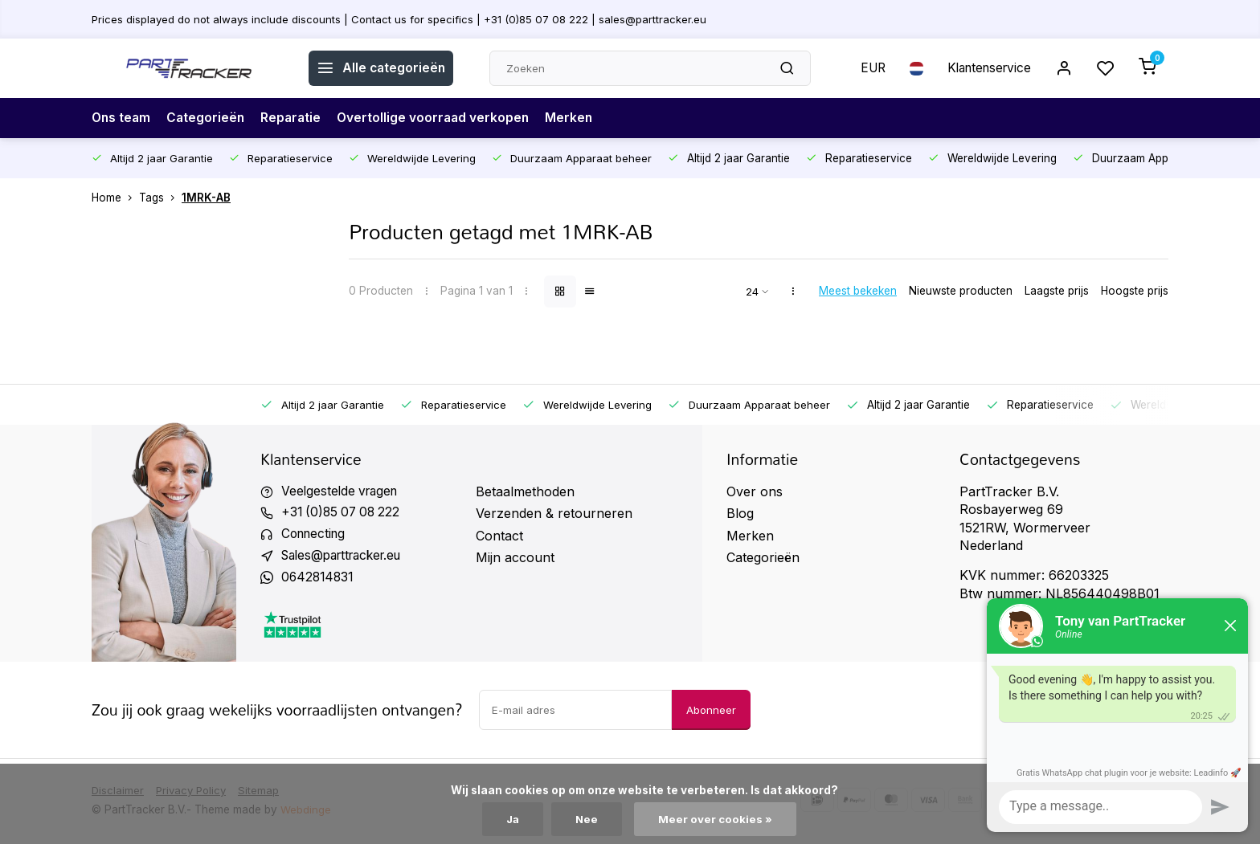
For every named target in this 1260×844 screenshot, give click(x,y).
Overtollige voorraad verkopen (440, 118)
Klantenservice (986, 68)
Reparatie (295, 118)
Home (115, 197)
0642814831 (319, 579)
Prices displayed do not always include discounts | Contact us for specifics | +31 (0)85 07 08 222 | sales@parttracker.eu (403, 18)
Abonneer (711, 712)
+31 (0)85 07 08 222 (343, 513)
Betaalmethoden (525, 491)
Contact (499, 536)
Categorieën (208, 118)
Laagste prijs (1057, 290)
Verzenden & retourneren (554, 513)
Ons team (122, 118)
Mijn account (515, 557)
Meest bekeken (858, 290)
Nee (587, 819)
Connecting (315, 536)
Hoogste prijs (1134, 290)
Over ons (754, 491)
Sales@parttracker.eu (347, 557)
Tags (160, 197)
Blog (740, 513)
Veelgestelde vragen (342, 491)
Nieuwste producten (960, 290)
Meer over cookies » (717, 819)
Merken (578, 118)
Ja (512, 819)
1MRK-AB (206, 197)
